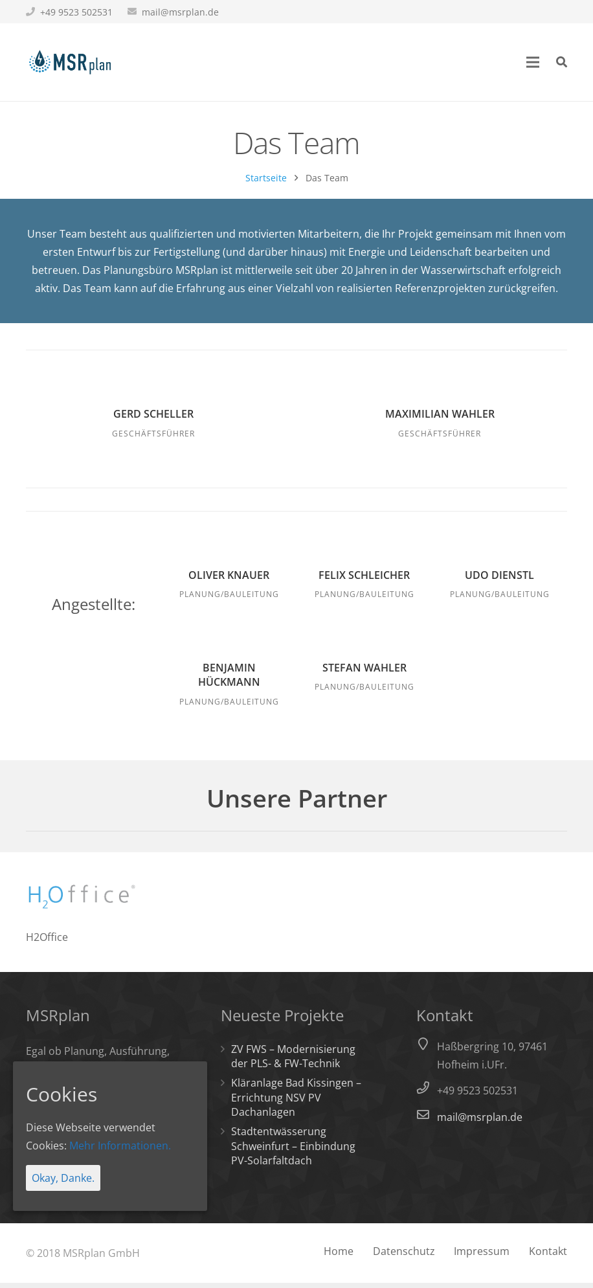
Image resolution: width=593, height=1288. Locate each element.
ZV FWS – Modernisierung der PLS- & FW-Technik (293, 1060)
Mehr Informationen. (120, 1145)
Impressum (481, 1256)
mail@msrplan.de (180, 12)
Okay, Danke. (63, 1178)
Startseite (266, 183)
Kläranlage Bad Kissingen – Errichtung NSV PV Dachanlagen (296, 1102)
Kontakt (548, 1256)
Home (338, 1256)
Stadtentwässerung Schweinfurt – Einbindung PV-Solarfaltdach (293, 1151)
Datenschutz (404, 1256)
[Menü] (533, 62)
